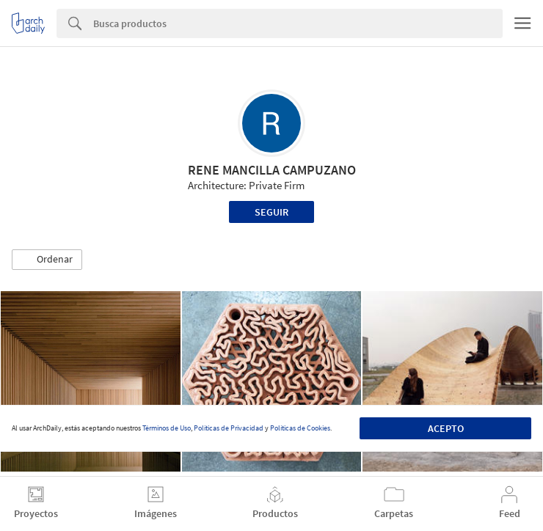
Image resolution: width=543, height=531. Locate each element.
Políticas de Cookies (300, 428)
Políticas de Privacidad (228, 428)
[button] (47, 259)
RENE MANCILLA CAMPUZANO (272, 169)
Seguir (271, 212)
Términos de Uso (166, 428)
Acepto (446, 428)
